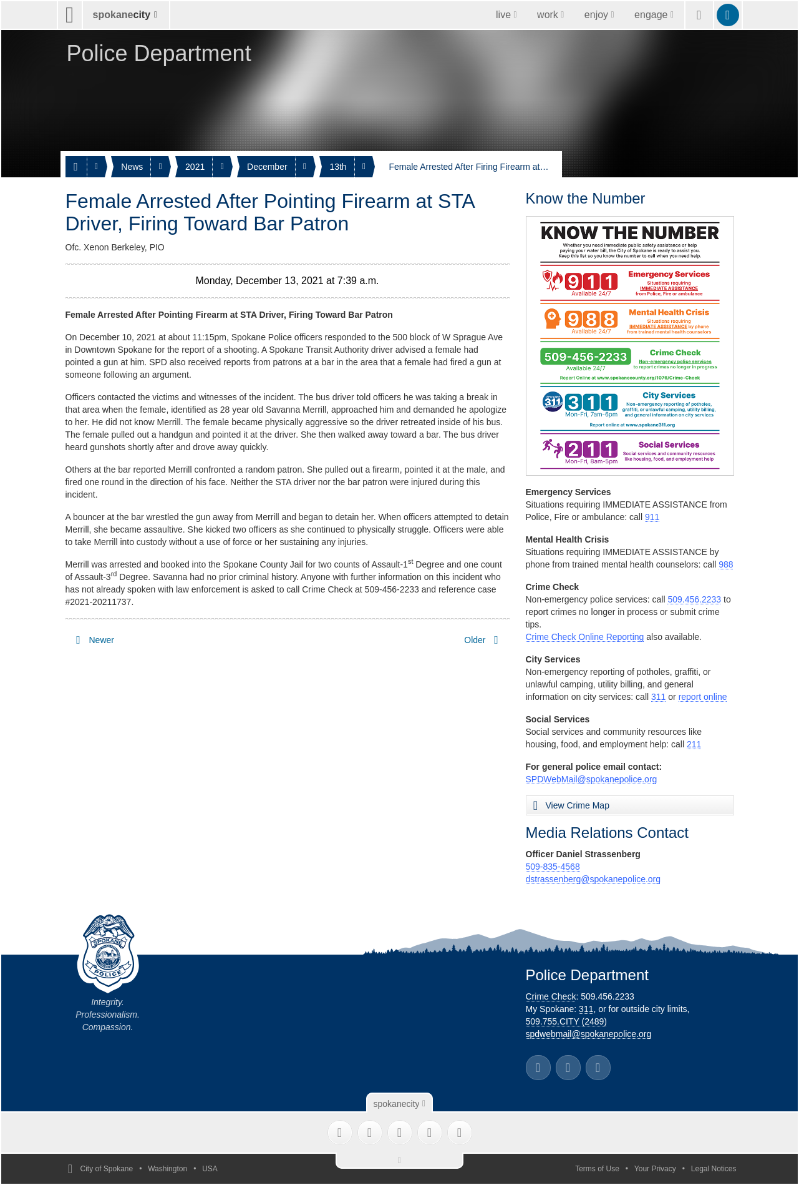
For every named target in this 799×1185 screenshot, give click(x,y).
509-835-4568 (553, 867)
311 (658, 697)
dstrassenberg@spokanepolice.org (593, 879)
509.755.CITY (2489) (567, 1021)
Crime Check (551, 996)
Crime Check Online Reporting (585, 637)
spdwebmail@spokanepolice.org (589, 1034)
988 (726, 564)
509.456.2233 (694, 599)
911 (652, 517)
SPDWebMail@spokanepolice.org (591, 779)
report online (703, 697)
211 (694, 744)
